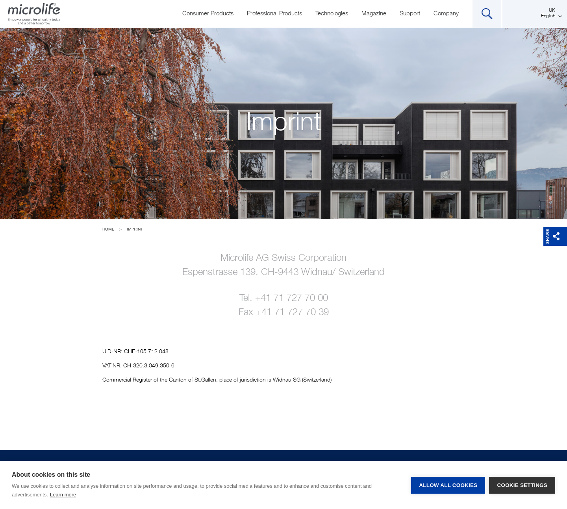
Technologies (331, 14)
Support (410, 14)
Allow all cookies (448, 485)
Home (108, 229)
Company (446, 14)
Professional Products (274, 14)
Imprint (135, 229)
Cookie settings (522, 485)
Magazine (373, 14)
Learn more (63, 495)
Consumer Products (207, 14)
